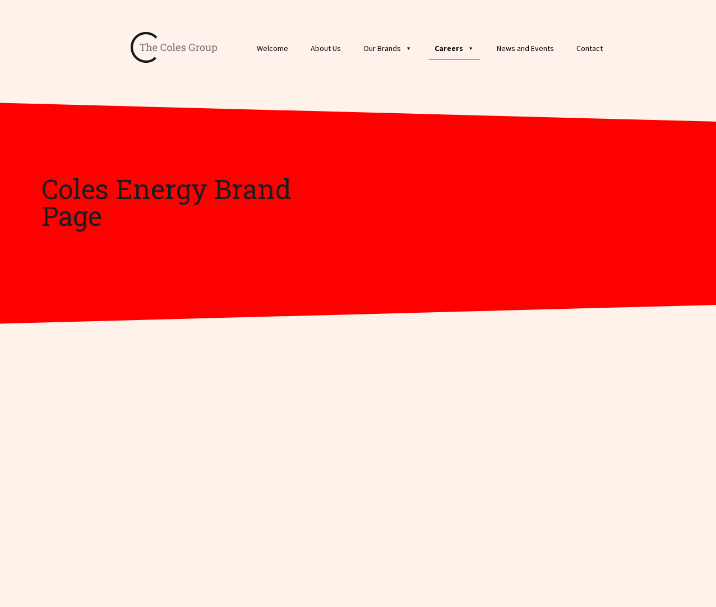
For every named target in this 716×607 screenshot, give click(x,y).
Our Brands (387, 48)
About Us (326, 48)
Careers (454, 48)
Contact (589, 48)
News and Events (525, 48)
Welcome (272, 48)
